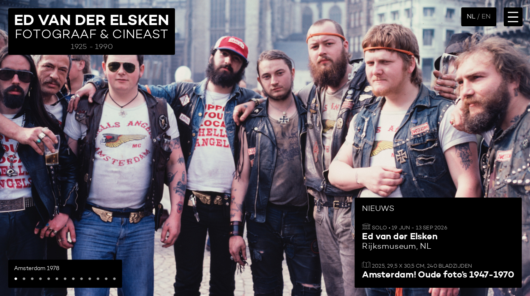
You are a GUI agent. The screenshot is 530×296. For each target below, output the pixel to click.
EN (486, 17)
